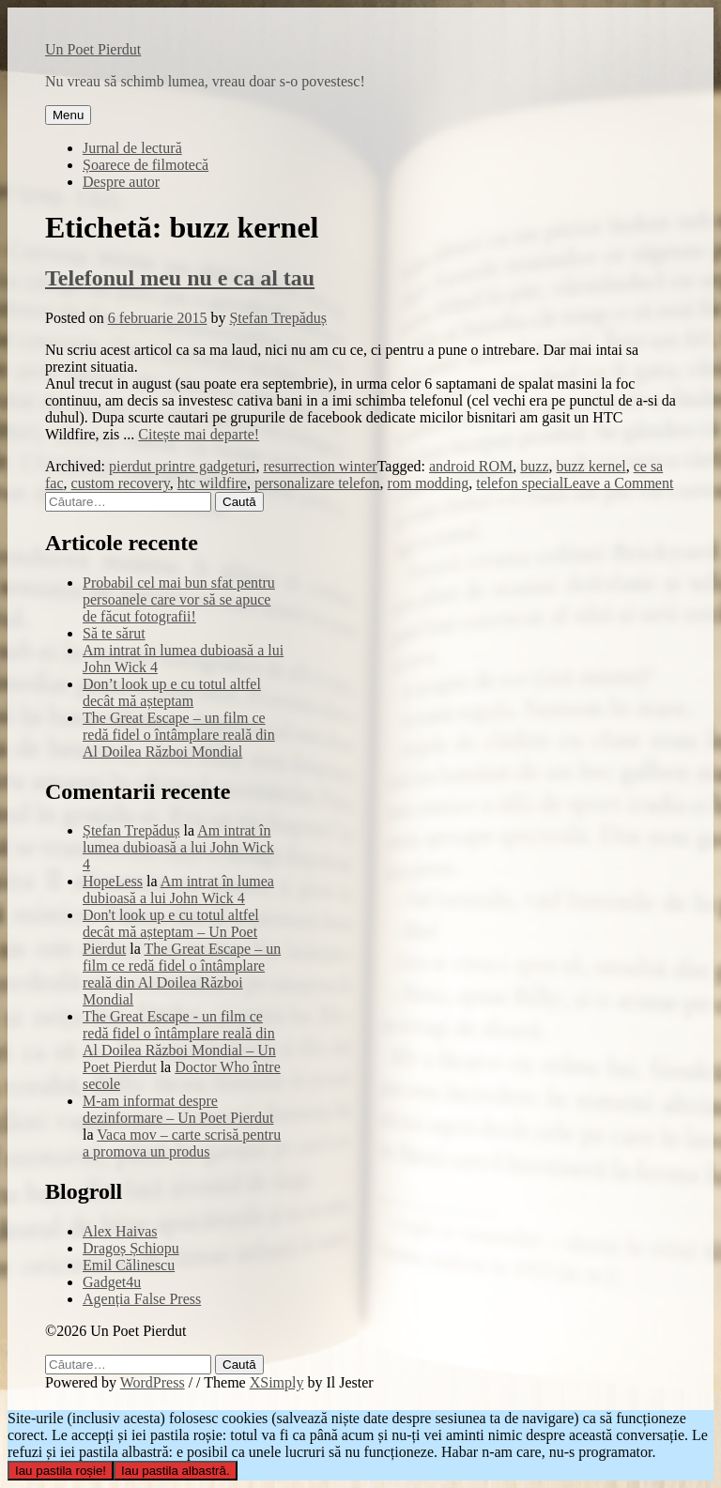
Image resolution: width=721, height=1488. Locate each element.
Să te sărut (114, 633)
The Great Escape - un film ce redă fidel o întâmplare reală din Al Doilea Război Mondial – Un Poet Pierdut (179, 1041)
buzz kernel (591, 466)
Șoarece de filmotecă (145, 165)
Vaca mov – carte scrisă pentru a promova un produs (182, 1143)
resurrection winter (319, 466)
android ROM (471, 466)
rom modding (428, 483)
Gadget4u (112, 1282)
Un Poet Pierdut (93, 49)
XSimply (277, 1382)
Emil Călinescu (129, 1265)
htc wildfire (212, 483)
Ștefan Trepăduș (278, 318)
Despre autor (121, 182)
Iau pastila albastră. (175, 1471)
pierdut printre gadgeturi (182, 466)
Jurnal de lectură (132, 148)
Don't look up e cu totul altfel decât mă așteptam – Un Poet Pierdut (171, 932)
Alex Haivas (120, 1231)
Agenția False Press (142, 1299)
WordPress (152, 1382)
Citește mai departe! (198, 434)
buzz (534, 466)
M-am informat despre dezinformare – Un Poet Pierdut (178, 1109)
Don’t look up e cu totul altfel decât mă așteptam (172, 692)
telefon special (519, 483)
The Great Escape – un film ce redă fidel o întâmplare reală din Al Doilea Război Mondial (179, 734)
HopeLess (113, 881)
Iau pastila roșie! (60, 1471)
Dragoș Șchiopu (131, 1248)
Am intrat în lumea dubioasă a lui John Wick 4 (178, 847)
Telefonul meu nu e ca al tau (179, 278)
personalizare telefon (317, 483)
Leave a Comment (618, 483)
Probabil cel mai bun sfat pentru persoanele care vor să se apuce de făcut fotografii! (179, 599)
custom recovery (120, 483)
